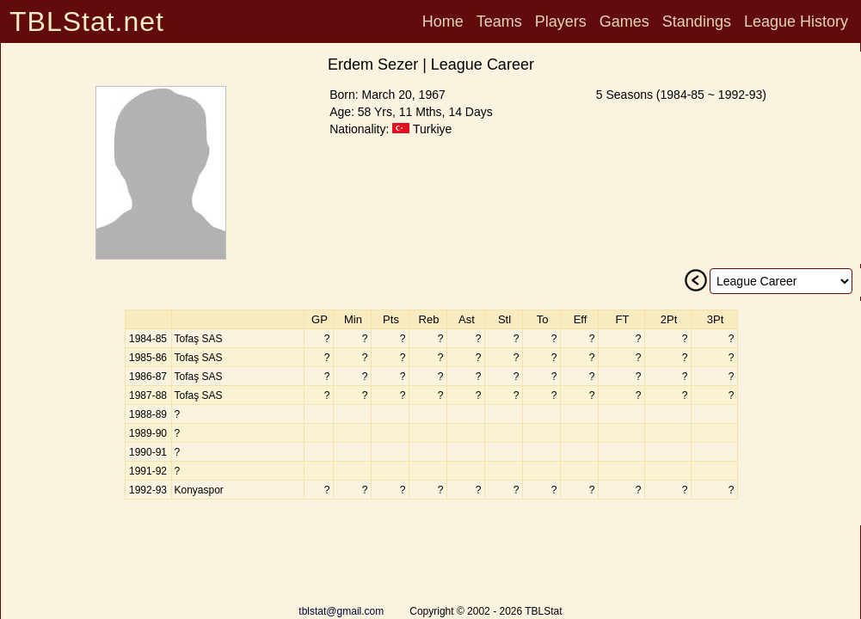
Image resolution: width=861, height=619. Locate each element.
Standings (696, 21)
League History (796, 21)
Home (443, 21)
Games (624, 21)
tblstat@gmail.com (341, 611)
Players (561, 21)
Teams (499, 21)
